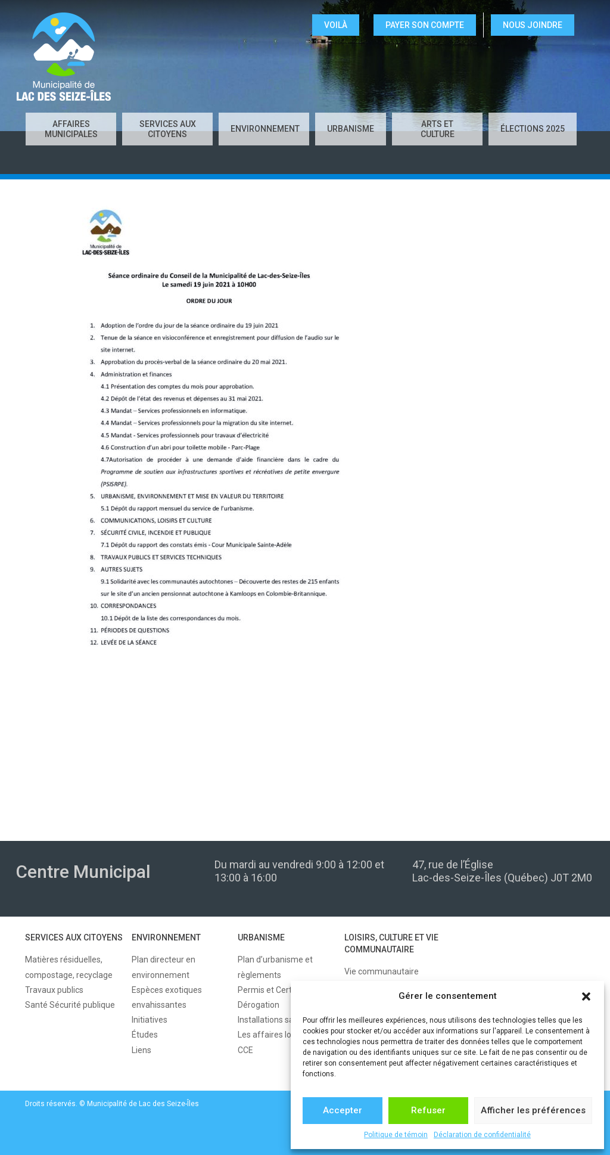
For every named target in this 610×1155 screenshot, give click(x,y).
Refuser (428, 1110)
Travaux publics (54, 990)
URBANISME (350, 128)
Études (145, 1034)
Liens (141, 1050)
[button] (586, 996)
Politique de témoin (396, 1135)
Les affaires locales (274, 1034)
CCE (245, 1050)
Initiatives (149, 1019)
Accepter (342, 1110)
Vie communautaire (381, 971)
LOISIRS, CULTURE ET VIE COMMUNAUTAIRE (391, 943)
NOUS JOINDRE (532, 25)
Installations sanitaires (280, 1019)
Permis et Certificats (276, 990)
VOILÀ (335, 25)
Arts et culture (438, 129)
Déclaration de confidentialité (482, 1135)
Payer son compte (424, 25)
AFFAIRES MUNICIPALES (71, 129)
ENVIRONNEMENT (265, 128)
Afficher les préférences (533, 1110)
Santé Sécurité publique (70, 1005)
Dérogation (258, 1005)
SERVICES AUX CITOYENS (167, 129)
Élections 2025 (532, 128)
